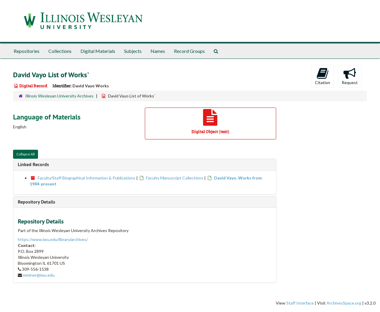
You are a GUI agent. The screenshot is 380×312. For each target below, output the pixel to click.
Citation (322, 76)
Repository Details (36, 202)
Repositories (26, 51)
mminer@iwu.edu (39, 275)
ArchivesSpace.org (344, 302)
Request (350, 76)
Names (158, 51)
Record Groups (189, 51)
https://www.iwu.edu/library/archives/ (53, 239)
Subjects (133, 51)
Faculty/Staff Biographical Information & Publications (86, 177)
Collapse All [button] (25, 154)
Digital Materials (97, 51)
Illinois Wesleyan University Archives (59, 95)
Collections (60, 51)
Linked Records (33, 164)
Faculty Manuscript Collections (174, 177)
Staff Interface (300, 302)
